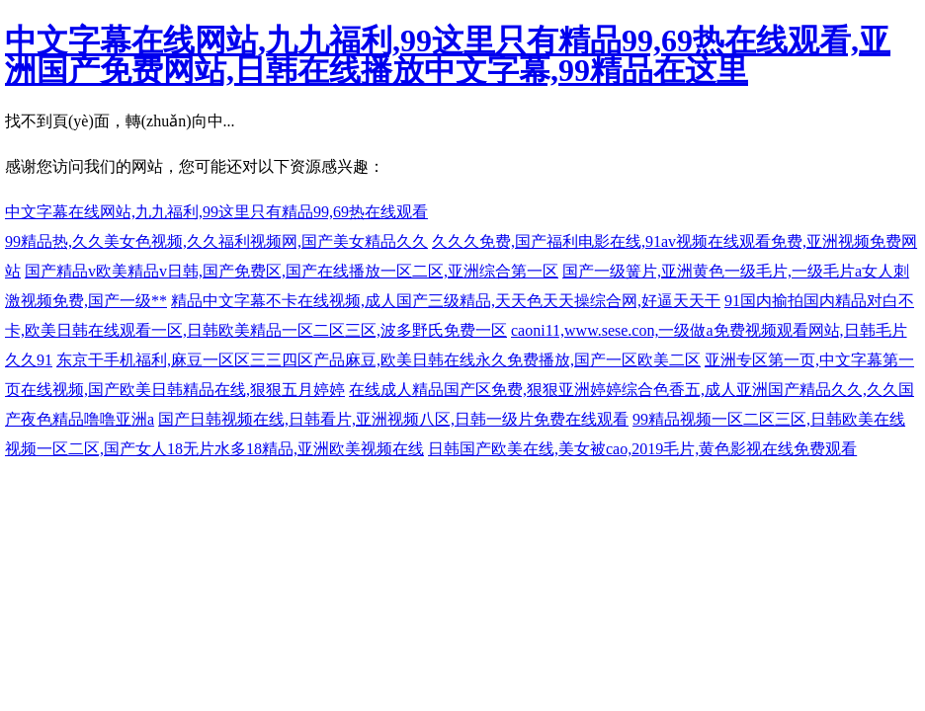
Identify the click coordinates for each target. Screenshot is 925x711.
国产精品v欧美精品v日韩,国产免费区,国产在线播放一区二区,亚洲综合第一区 (291, 271)
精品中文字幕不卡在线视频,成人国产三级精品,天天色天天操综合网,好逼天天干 (445, 300)
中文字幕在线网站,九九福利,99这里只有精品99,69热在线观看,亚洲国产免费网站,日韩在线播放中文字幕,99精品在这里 (447, 55)
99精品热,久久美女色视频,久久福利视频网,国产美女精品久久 (216, 241)
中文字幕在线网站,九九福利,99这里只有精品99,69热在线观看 (216, 211)
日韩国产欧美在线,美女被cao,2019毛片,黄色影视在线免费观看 (642, 448)
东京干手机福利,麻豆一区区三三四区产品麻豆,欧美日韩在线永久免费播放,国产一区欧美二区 (378, 360)
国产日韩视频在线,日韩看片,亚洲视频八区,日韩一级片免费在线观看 (393, 419)
